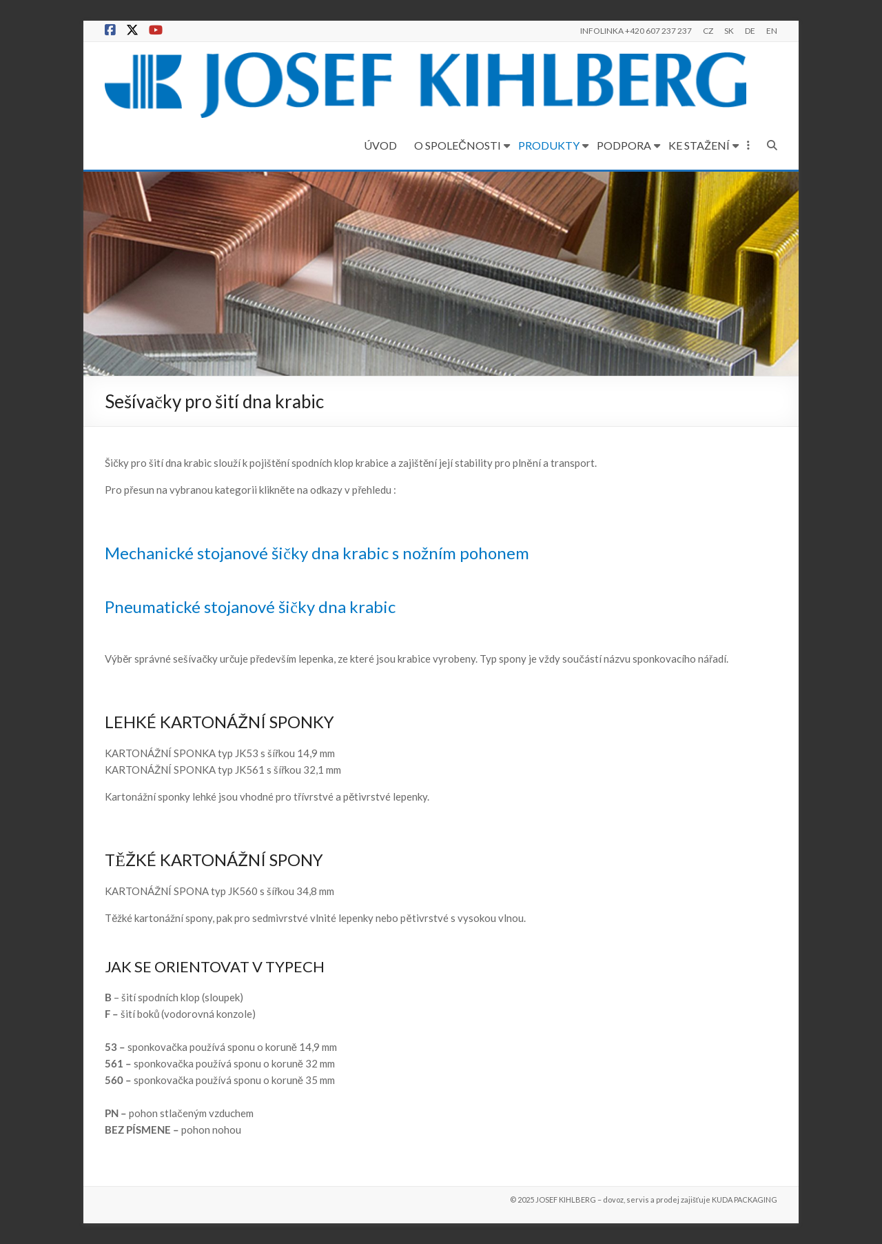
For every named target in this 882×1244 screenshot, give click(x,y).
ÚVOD (380, 145)
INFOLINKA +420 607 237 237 (636, 31)
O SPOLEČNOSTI (457, 145)
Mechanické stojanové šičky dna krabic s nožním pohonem (317, 553)
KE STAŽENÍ (699, 145)
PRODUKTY (549, 145)
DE (750, 31)
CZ (708, 31)
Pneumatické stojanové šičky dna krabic (250, 606)
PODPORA (624, 145)
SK (729, 31)
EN (771, 31)
